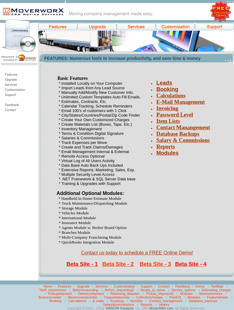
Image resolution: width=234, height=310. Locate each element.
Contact (164, 286)
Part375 (175, 297)
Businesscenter (50, 297)
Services (101, 286)
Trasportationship (117, 297)
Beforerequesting (85, 290)
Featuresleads (217, 297)
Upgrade (83, 286)
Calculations (77, 301)
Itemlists (136, 301)
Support (147, 286)
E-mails (98, 301)
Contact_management (165, 301)
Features (64, 286)
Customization (124, 286)
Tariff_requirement (52, 290)
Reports (147, 304)
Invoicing (117, 301)
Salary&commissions (118, 304)
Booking (55, 301)
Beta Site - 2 (118, 264)
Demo (200, 286)
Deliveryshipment (91, 293)
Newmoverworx (210, 293)
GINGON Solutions (119, 308)
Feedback (182, 286)
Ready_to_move (152, 290)
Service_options (183, 290)
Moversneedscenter (83, 297)
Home (47, 286)
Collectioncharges (149, 297)
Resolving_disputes (125, 293)
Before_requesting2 (119, 290)
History (164, 304)
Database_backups (203, 301)
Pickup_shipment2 (160, 293)
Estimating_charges (216, 290)
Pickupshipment (60, 293)
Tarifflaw (217, 286)
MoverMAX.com (161, 308)
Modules (186, 293)
